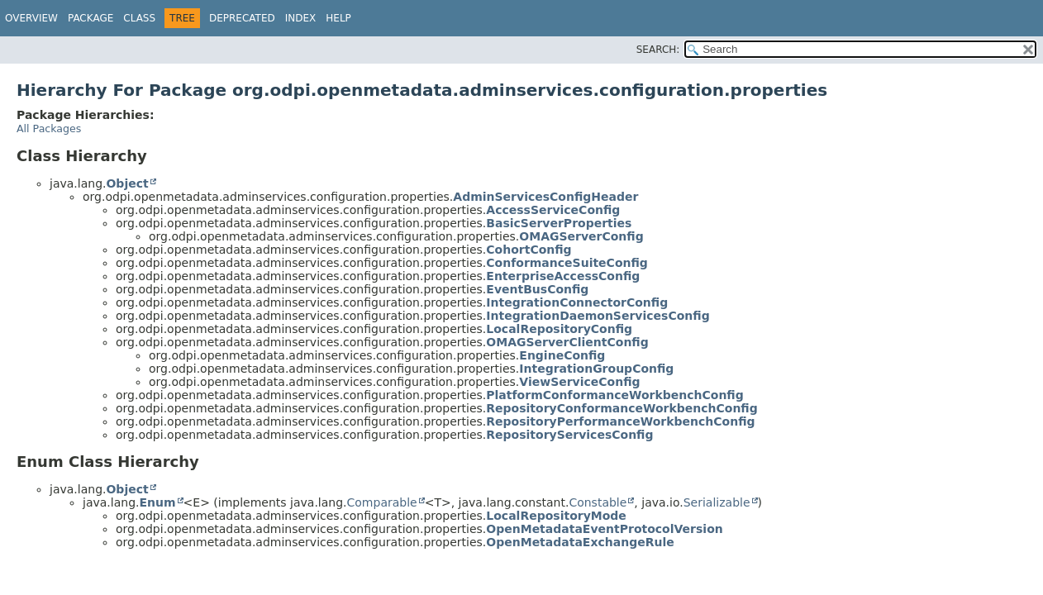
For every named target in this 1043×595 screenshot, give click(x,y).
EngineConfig (562, 355)
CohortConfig (528, 249)
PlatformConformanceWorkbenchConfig (614, 395)
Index (301, 18)
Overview (31, 18)
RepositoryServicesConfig (569, 434)
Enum (157, 502)
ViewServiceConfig (579, 381)
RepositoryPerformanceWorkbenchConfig (620, 421)
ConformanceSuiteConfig (567, 262)
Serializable (716, 502)
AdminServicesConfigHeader (545, 196)
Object (127, 183)
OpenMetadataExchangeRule (580, 542)
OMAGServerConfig (581, 236)
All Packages (49, 128)
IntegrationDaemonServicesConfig (597, 315)
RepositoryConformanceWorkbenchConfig (621, 408)
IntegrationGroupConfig (596, 368)
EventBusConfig (537, 289)
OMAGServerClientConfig (567, 342)
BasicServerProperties (558, 223)
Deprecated (242, 18)
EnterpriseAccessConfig (563, 276)
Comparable (382, 502)
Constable (597, 502)
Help (338, 18)
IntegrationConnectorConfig (577, 302)
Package (90, 18)
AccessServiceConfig (553, 210)
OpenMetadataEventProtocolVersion (604, 529)
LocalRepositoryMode (556, 515)
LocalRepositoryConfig (559, 329)
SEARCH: (658, 49)
